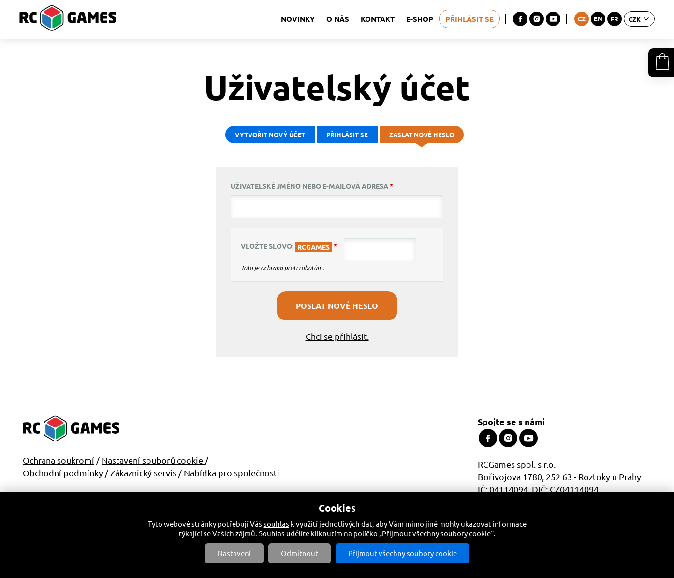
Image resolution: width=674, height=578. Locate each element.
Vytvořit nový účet (270, 134)
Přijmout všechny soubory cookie (402, 553)
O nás (337, 19)
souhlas (276, 523)
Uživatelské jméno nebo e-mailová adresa (312, 186)
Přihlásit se (469, 19)
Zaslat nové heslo (424, 136)
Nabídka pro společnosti (231, 473)
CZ (582, 19)
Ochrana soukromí (58, 460)
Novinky (298, 19)
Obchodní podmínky (63, 473)
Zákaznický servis (143, 473)
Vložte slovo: (289, 247)
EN (598, 19)
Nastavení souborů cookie (153, 460)
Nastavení (234, 553)
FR (614, 19)
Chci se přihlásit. (337, 336)
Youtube (553, 19)
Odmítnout (299, 553)
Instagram (536, 19)
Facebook (520, 19)
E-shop (419, 19)
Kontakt (378, 19)
